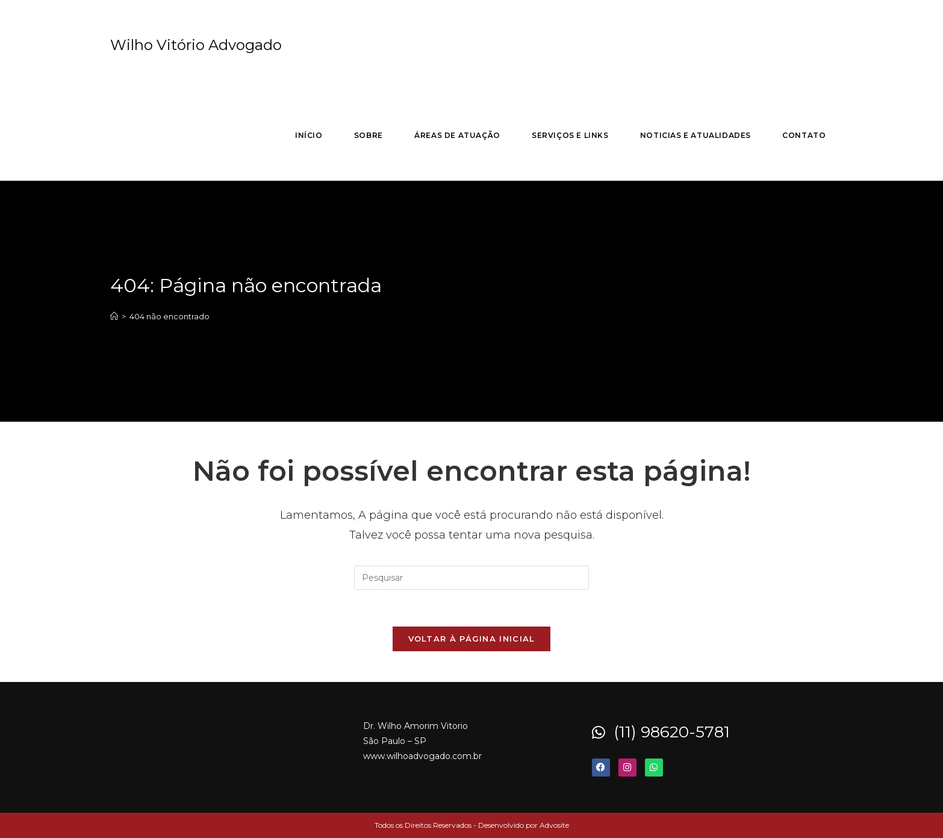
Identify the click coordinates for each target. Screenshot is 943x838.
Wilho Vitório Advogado (196, 45)
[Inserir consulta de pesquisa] (471, 578)
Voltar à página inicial (471, 638)
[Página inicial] (114, 316)
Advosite (554, 825)
